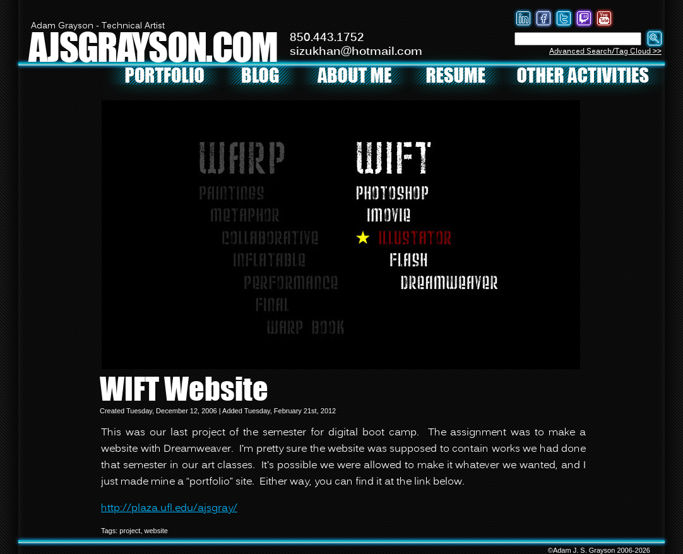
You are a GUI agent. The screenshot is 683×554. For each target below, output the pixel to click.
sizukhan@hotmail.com (356, 52)
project (129, 530)
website (156, 530)
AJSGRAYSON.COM (152, 46)
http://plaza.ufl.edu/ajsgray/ (169, 508)
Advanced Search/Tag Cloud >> (605, 51)
